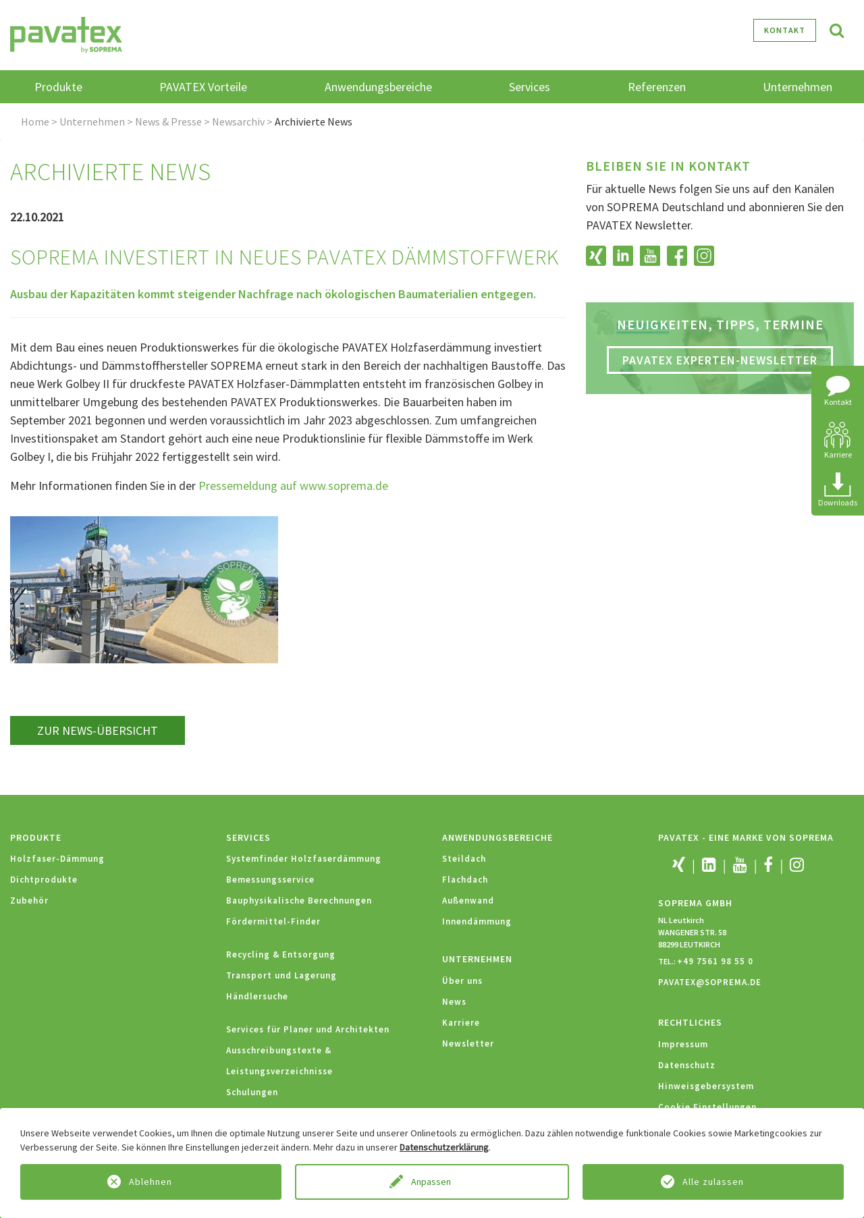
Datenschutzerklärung (444, 1147)
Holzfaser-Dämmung (57, 858)
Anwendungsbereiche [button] (378, 86)
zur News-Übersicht (97, 730)
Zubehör (29, 900)
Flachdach (465, 879)
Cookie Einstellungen (707, 1107)
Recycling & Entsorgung (280, 954)
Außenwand (468, 900)
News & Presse (168, 121)
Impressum (683, 1044)
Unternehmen (92, 121)
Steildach (464, 858)
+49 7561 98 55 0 (715, 961)
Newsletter (468, 1043)
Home (35, 121)
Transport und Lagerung (281, 975)
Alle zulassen (713, 1181)
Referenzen (657, 86)
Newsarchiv (238, 121)
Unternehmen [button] (797, 86)
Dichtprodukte (44, 879)
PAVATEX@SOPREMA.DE (709, 982)
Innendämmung (477, 921)
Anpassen (432, 1181)
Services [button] (529, 86)
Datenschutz (687, 1065)
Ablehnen (150, 1181)
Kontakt (784, 30)
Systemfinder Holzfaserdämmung (303, 858)
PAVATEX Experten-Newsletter (719, 360)
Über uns (462, 981)
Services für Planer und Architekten (307, 1029)
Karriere (461, 1022)
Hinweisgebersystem (706, 1086)
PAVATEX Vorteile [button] (203, 86)
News (454, 1001)
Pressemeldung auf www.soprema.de (293, 485)
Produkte (35, 837)
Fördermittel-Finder (273, 921)
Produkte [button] (58, 86)
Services (248, 837)
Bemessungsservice (270, 879)
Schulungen (252, 1092)
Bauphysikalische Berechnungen (299, 900)
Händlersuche (257, 996)
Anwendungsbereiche (497, 837)
